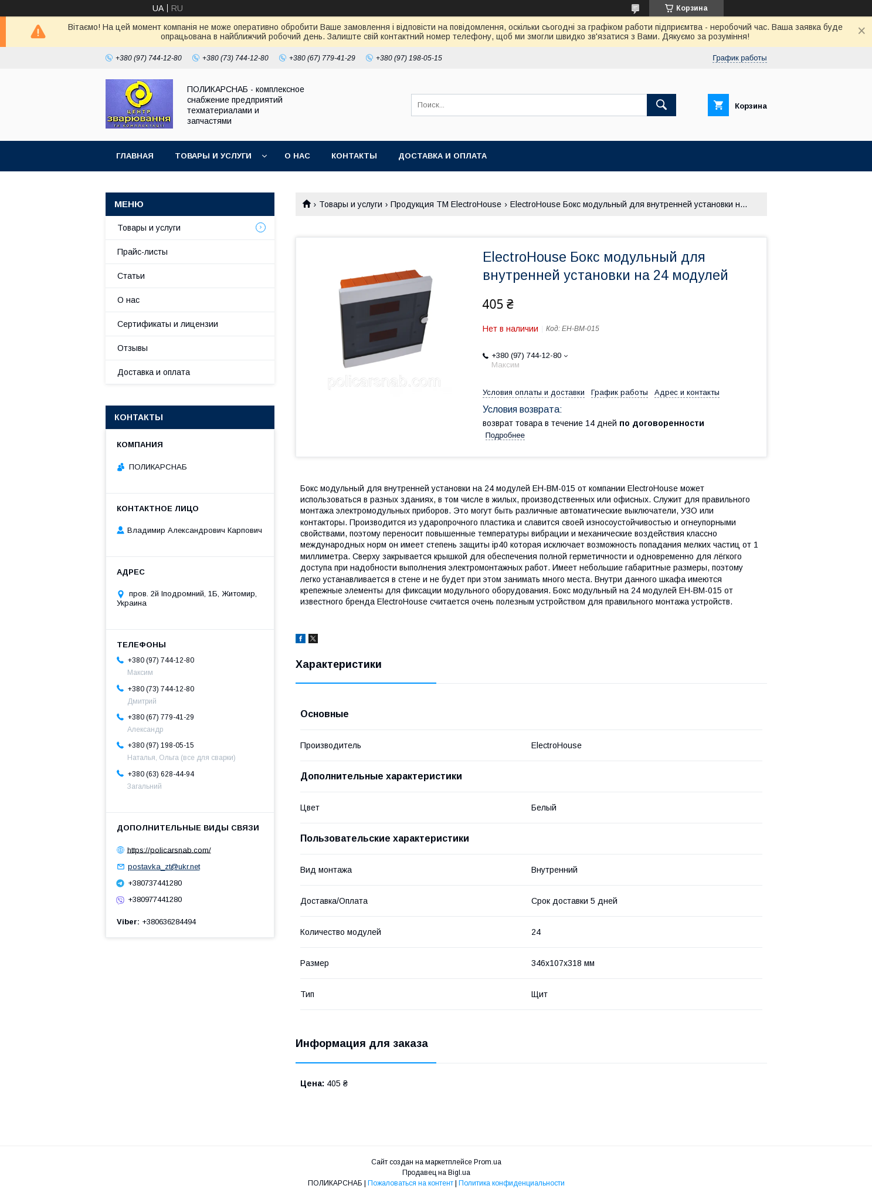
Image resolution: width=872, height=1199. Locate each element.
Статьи (131, 276)
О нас (297, 155)
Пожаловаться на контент (410, 1183)
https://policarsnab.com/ (169, 849)
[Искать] (661, 105)
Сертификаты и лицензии (167, 324)
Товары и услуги (213, 155)
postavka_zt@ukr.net (164, 866)
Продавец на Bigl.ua (436, 1172)
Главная (135, 155)
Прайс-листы (142, 251)
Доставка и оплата (442, 155)
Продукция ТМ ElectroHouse (446, 204)
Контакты (354, 155)
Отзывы (132, 348)
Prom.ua (487, 1162)
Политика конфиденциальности (512, 1183)
